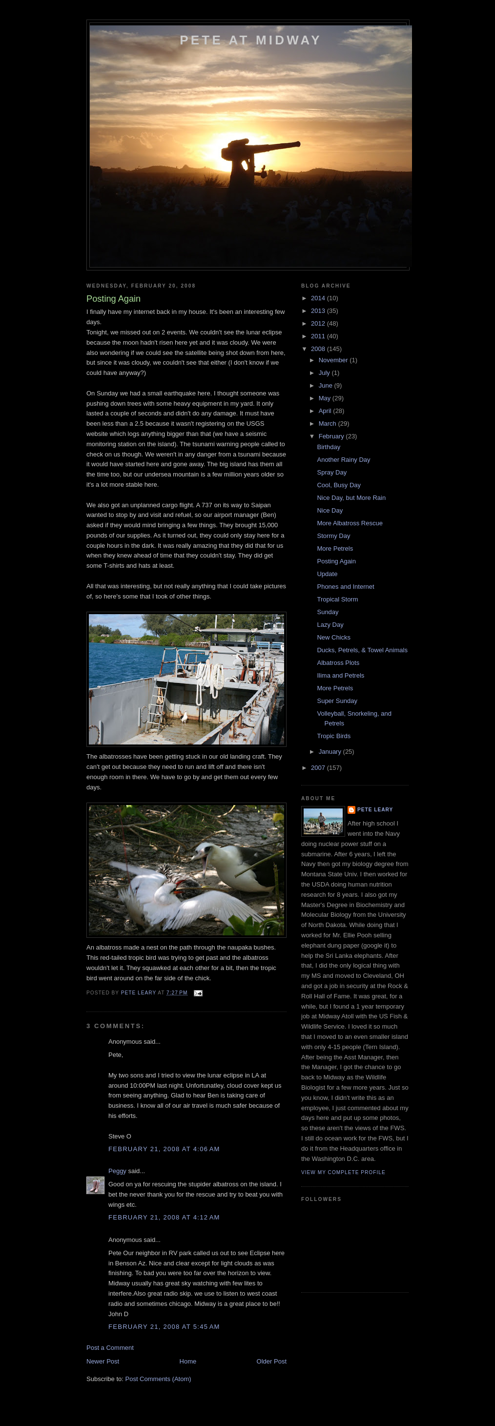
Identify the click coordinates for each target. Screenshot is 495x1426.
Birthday (328, 447)
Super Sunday (337, 700)
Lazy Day (330, 624)
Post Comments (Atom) (158, 1379)
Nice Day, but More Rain (351, 497)
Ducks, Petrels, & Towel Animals (362, 650)
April (326, 410)
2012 (319, 323)
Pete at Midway (251, 40)
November (334, 360)
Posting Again (336, 561)
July (325, 372)
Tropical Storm (337, 599)
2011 (319, 336)
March (328, 423)
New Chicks (334, 637)
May (325, 398)
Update (327, 574)
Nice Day (330, 510)
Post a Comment (110, 1347)
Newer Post (102, 1361)
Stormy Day (333, 535)
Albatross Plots (338, 662)
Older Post (272, 1361)
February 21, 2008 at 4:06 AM (164, 1149)
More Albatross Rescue (349, 523)
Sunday (327, 612)
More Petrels (335, 548)
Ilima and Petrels (340, 675)
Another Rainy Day (343, 459)
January (331, 751)
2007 (319, 767)
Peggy (117, 1171)
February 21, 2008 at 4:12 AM (164, 1217)
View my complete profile (343, 1172)
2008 (319, 348)
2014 (319, 298)
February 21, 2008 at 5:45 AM (164, 1326)
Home (188, 1361)
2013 (319, 310)
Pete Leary (375, 809)
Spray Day (332, 472)
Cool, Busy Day (339, 485)
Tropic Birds (334, 736)
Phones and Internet (345, 586)
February (332, 436)
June (326, 385)
